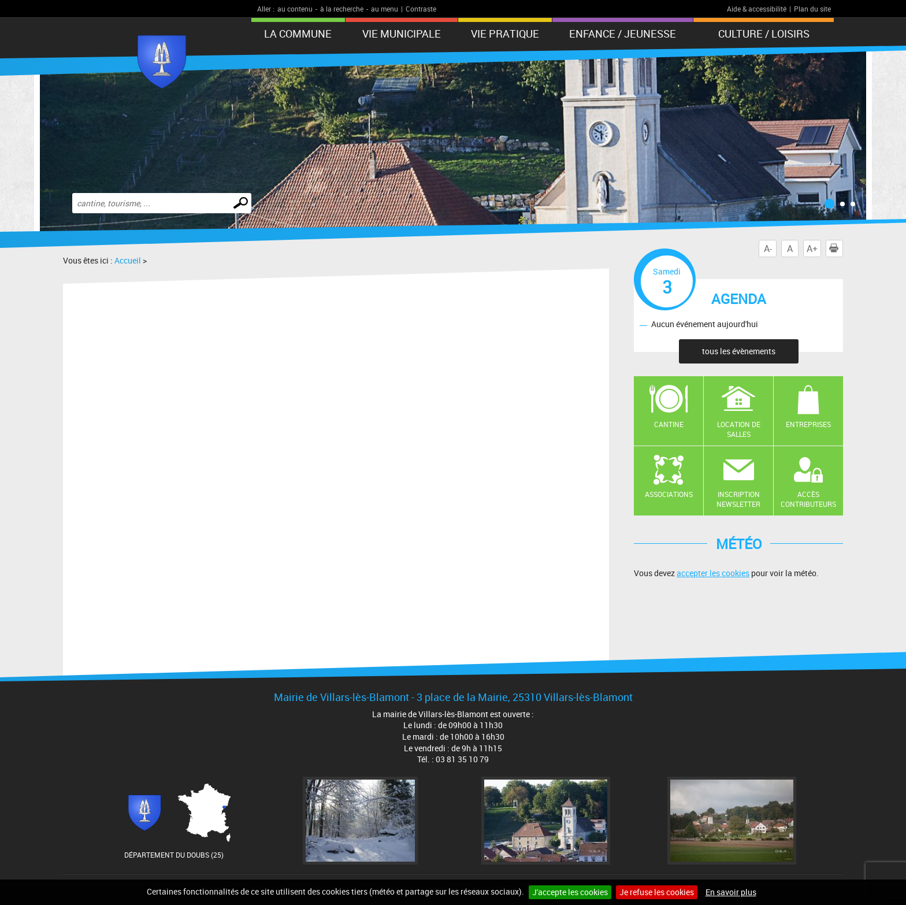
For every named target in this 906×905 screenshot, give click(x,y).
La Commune (298, 33)
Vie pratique (505, 33)
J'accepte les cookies (570, 892)
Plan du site (812, 8)
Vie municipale (401, 33)
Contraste (421, 8)
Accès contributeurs (808, 499)
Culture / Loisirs (764, 33)
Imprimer (836, 248)
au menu (384, 8)
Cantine (669, 424)
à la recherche (341, 8)
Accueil (127, 260)
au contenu (295, 8)
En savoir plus (731, 892)
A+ (812, 248)
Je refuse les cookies (656, 892)
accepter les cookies (713, 573)
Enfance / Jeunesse (622, 33)
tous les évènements (738, 351)
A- (768, 248)
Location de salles (738, 429)
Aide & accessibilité (756, 8)
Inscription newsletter (738, 499)
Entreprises (808, 424)
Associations (669, 494)
